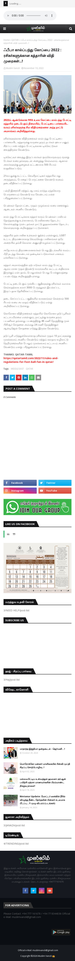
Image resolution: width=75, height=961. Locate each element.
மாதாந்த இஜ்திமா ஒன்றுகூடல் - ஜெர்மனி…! (42, 748)
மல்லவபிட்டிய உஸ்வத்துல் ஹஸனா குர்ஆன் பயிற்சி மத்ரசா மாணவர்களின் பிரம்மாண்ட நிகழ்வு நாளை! (43, 782)
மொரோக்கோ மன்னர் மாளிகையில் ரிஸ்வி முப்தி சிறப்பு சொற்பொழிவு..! (45, 765)
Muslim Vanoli (13, 68)
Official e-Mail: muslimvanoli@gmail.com (38, 950)
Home (7, 39)
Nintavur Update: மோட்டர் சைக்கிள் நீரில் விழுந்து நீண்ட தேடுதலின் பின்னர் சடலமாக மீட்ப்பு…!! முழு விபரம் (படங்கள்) (42, 800)
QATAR (15, 39)
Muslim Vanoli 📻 (46, 955)
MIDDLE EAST (17, 368)
